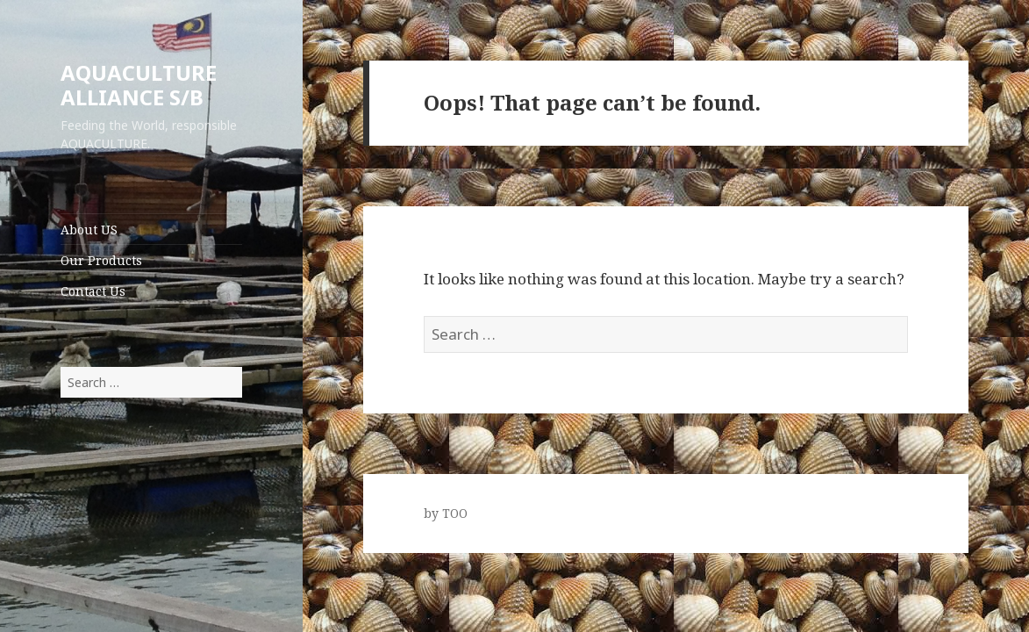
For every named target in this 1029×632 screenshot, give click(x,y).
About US (89, 229)
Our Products (101, 260)
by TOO (446, 513)
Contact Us (93, 291)
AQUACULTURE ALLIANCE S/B (139, 84)
